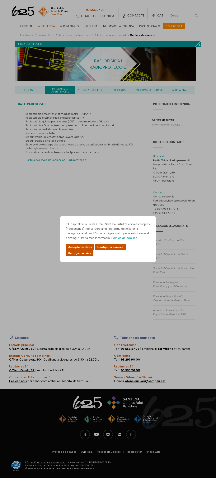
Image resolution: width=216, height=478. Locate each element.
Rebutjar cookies (79, 253)
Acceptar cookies (80, 247)
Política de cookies (124, 238)
